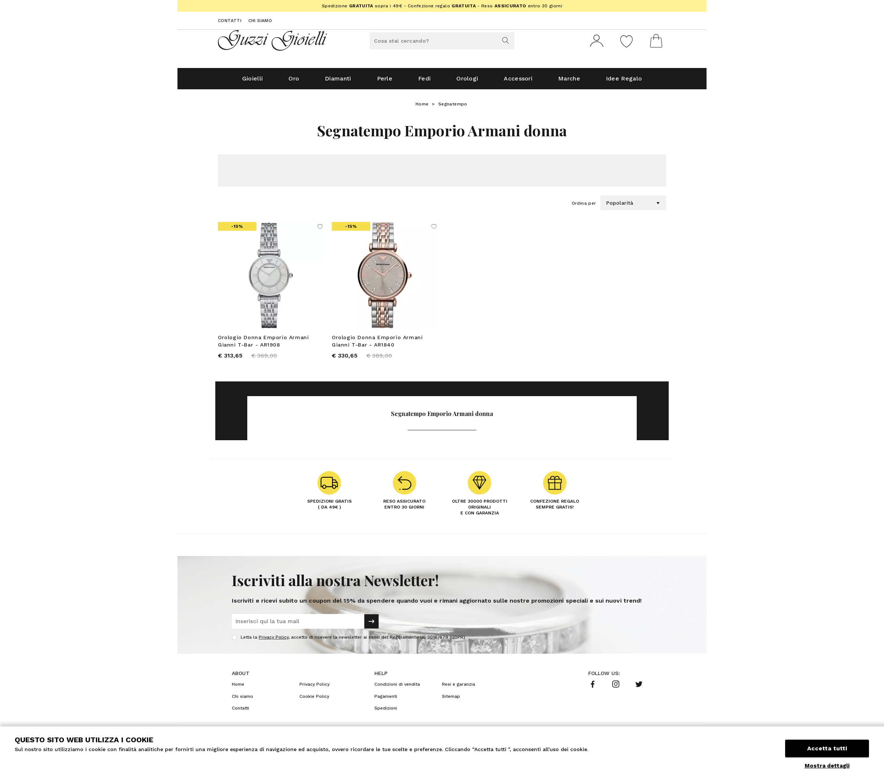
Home (422, 107)
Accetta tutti (827, 748)
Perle (385, 81)
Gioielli (252, 81)
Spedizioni (385, 711)
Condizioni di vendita (397, 687)
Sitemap (451, 699)
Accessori (518, 81)
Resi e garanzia (458, 687)
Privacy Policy (273, 640)
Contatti (229, 20)
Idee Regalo (624, 81)
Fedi (424, 81)
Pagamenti (385, 699)
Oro (293, 81)
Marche (569, 81)
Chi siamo (260, 20)
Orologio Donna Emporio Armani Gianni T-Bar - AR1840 (377, 344)
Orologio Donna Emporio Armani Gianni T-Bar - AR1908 (263, 344)
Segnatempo (452, 107)
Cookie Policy (314, 699)
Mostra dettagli (827, 765)
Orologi (467, 81)
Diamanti (338, 81)
